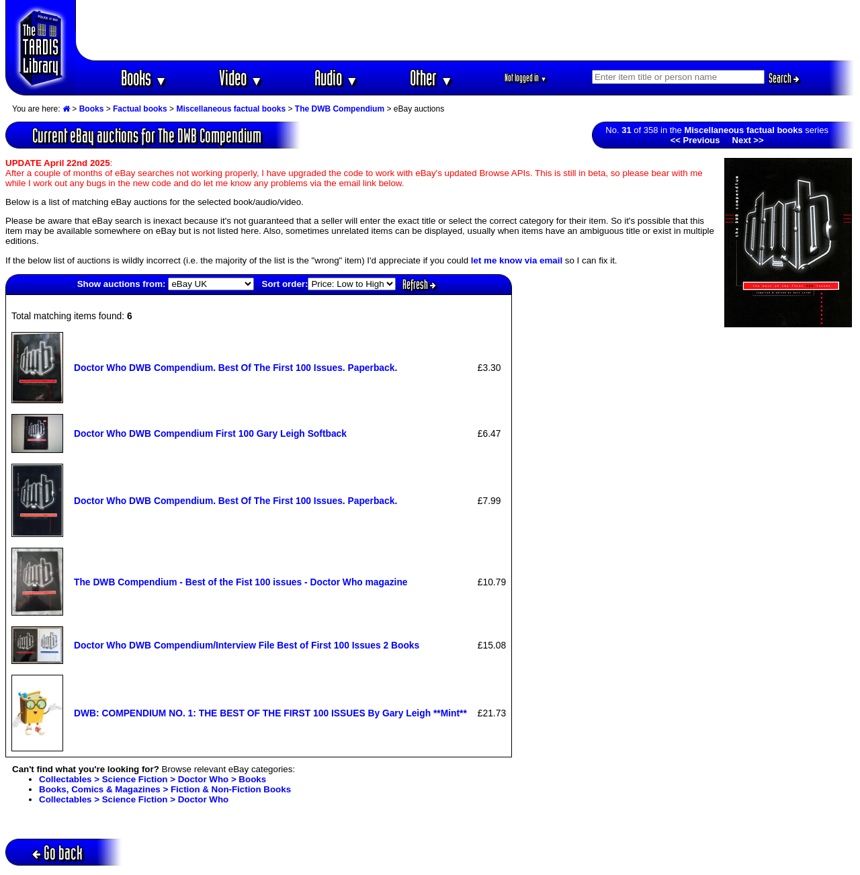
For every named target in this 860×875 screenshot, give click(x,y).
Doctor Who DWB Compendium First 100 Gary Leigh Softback (210, 433)
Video (241, 77)
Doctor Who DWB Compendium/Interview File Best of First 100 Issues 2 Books (246, 645)
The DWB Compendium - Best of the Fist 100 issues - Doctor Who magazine (241, 582)
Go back (57, 852)
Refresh (419, 284)
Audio (336, 77)
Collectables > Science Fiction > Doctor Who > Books (152, 779)
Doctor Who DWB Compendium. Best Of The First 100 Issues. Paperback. (235, 367)
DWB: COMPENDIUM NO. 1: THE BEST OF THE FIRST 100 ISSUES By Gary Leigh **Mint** (270, 713)
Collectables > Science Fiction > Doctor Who (133, 799)
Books (144, 77)
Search (784, 78)
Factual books (140, 109)
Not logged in (526, 77)
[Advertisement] (465, 30)
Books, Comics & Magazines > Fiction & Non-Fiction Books (165, 789)
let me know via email (516, 260)
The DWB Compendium (339, 109)
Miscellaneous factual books (231, 109)
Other (431, 77)
